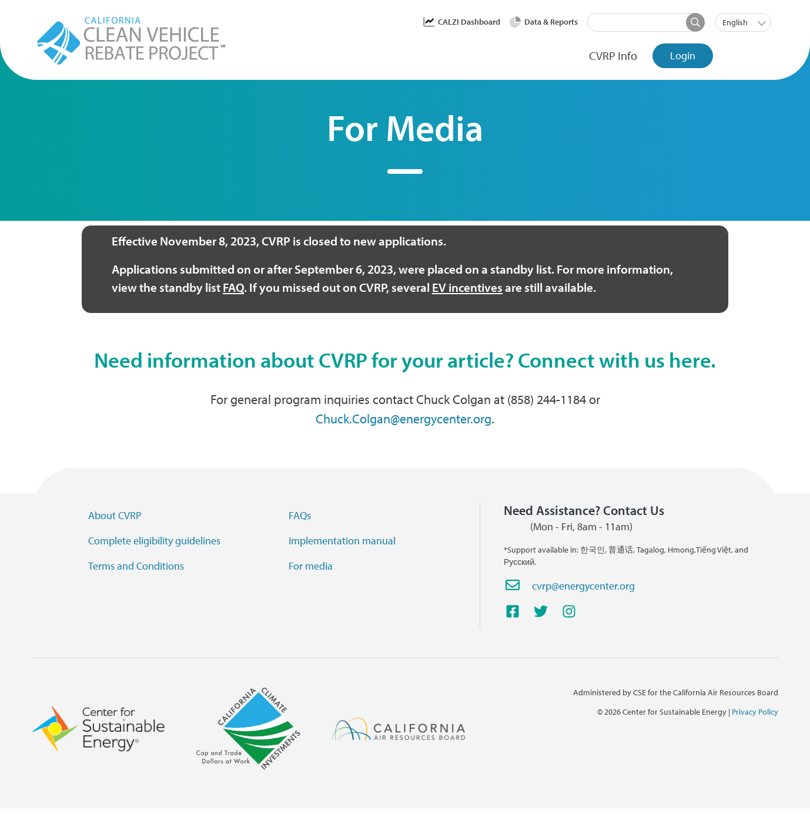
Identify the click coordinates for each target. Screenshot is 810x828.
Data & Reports (551, 21)
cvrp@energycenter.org (583, 586)
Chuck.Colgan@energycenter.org (403, 418)
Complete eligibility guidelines (154, 540)
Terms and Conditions (136, 566)
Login (682, 55)
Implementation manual (342, 540)
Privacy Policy (755, 711)
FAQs (300, 515)
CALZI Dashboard (469, 21)
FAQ (233, 287)
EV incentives (467, 287)
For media (311, 566)
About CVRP (115, 515)
